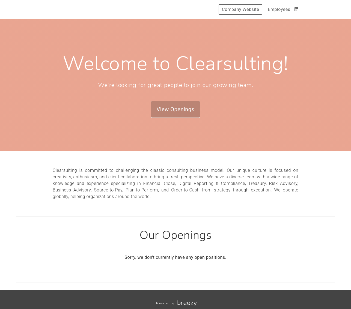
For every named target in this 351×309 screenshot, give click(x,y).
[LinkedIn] (297, 9)
